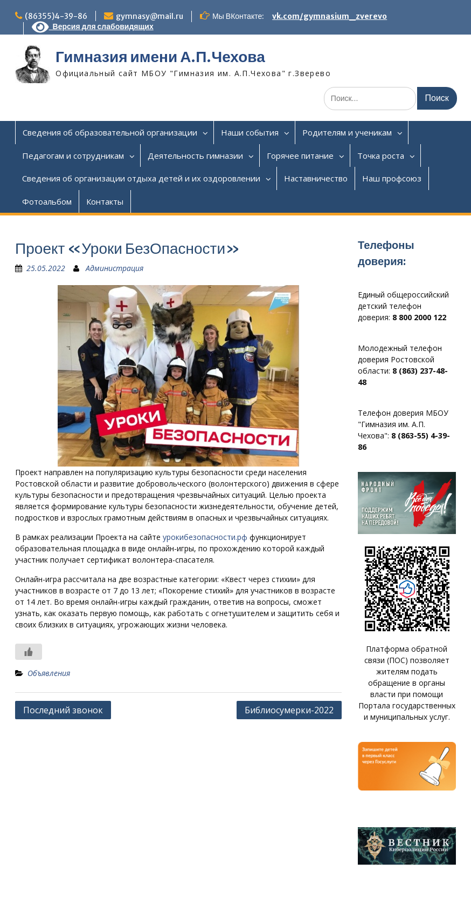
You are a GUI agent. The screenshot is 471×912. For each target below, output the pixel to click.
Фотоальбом (47, 201)
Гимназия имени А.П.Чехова (160, 56)
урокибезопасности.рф (205, 537)
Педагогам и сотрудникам (73, 155)
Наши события (250, 132)
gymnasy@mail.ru (149, 16)
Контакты (104, 201)
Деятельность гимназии (195, 155)
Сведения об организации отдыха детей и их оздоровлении (141, 178)
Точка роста (380, 155)
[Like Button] (28, 652)
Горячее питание (300, 155)
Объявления (48, 673)
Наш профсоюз (391, 178)
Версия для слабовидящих (93, 26)
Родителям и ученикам (347, 132)
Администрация (114, 268)
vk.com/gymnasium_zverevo (329, 16)
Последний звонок (63, 710)
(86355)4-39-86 (56, 16)
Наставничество (316, 178)
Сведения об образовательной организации (110, 132)
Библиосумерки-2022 (289, 710)
